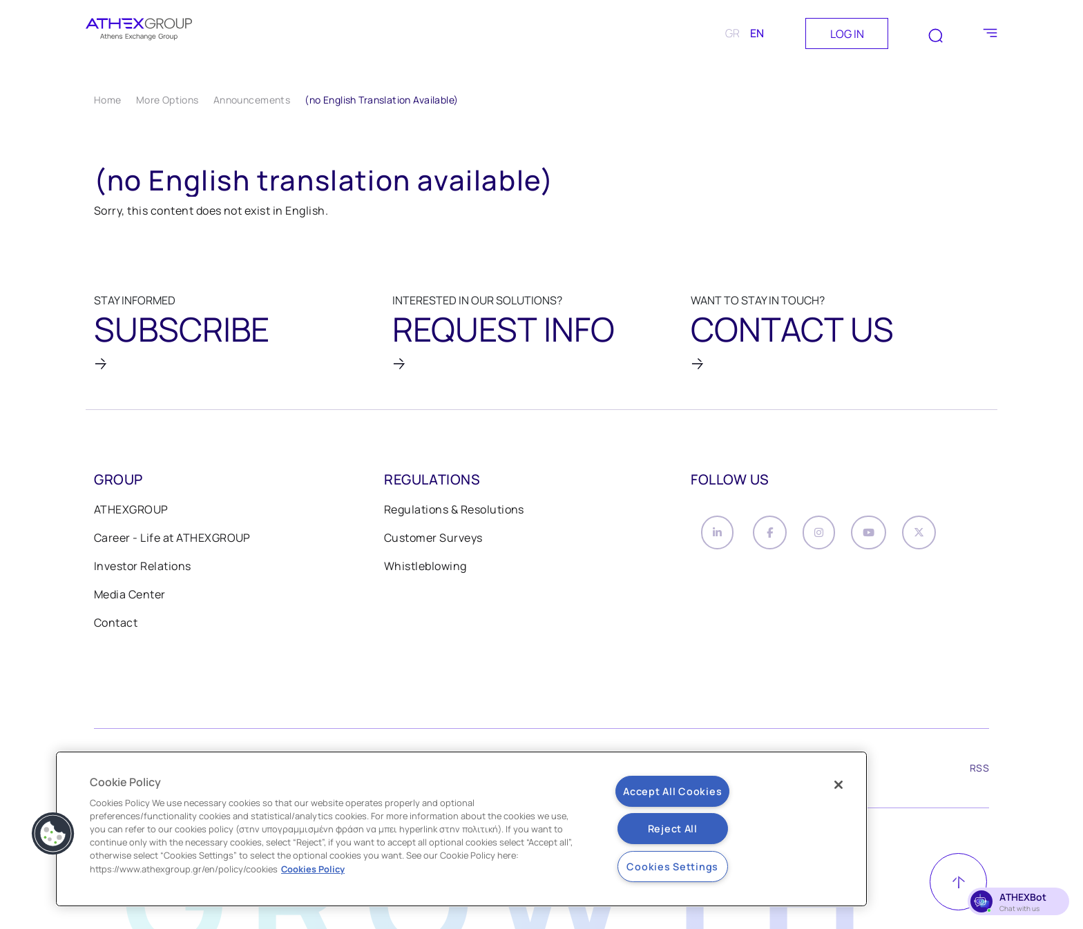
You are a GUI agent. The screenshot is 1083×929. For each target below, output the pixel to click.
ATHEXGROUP (131, 511)
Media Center (130, 596)
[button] (53, 834)
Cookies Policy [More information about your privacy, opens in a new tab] (313, 869)
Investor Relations (142, 568)
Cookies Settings (672, 866)
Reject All (673, 828)
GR (732, 33)
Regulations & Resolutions (454, 511)
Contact (115, 624)
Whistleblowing (425, 568)
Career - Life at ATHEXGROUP (172, 539)
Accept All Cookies (672, 791)
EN (757, 33)
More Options (167, 99)
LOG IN (847, 33)
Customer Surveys (433, 539)
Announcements (251, 99)
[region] (461, 829)
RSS (979, 773)
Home (108, 99)
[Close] (838, 785)
